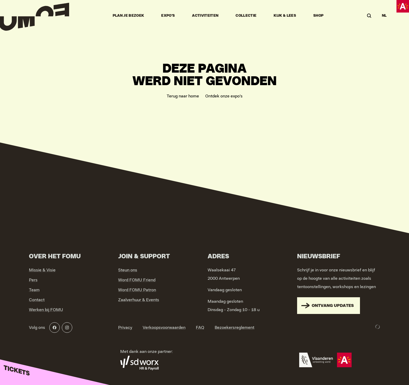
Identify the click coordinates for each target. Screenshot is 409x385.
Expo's (168, 16)
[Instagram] (67, 327)
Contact (37, 300)
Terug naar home (183, 96)
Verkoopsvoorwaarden (164, 327)
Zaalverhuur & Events (138, 300)
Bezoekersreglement (234, 327)
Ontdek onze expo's (224, 96)
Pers (33, 280)
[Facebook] (54, 327)
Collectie (246, 16)
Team (34, 290)
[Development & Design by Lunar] (377, 327)
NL (384, 16)
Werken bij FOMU (46, 310)
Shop (318, 16)
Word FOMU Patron (137, 290)
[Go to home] (34, 16)
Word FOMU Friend (136, 280)
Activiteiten (205, 16)
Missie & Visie (42, 270)
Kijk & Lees (285, 16)
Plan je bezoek (128, 16)
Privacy (125, 327)
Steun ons (127, 270)
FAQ (200, 327)
